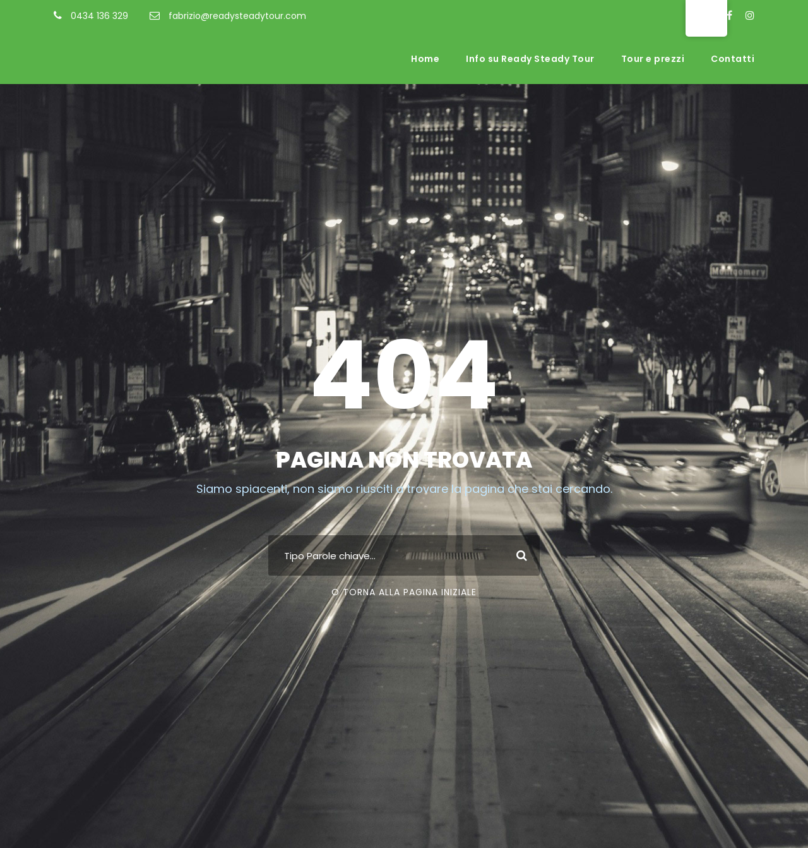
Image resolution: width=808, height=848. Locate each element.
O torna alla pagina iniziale (404, 592)
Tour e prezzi (653, 58)
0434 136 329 (99, 15)
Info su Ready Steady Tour (530, 58)
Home (425, 58)
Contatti (732, 58)
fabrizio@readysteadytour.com (237, 15)
